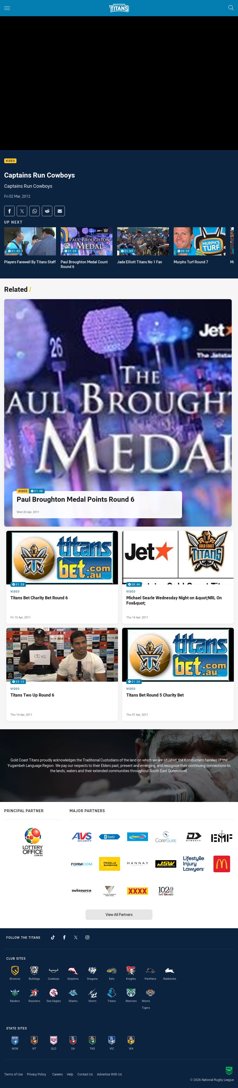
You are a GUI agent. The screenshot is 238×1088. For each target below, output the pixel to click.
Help (70, 1074)
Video (10, 161)
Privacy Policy (36, 1074)
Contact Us (85, 1074)
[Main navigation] (7, 8)
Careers (57, 1074)
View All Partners (119, 914)
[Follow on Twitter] (76, 937)
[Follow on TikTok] (53, 937)
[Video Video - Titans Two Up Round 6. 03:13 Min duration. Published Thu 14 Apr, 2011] (62, 674)
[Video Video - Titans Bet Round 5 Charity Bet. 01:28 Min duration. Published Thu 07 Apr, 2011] (178, 674)
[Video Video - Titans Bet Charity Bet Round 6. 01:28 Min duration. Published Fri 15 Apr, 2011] (62, 577)
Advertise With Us (109, 1074)
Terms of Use (13, 1074)
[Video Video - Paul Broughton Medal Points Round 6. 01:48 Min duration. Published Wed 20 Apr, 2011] (118, 413)
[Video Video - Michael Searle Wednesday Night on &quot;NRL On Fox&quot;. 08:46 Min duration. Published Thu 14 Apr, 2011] (178, 577)
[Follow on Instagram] (87, 937)
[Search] (231, 8)
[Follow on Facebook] (64, 937)
